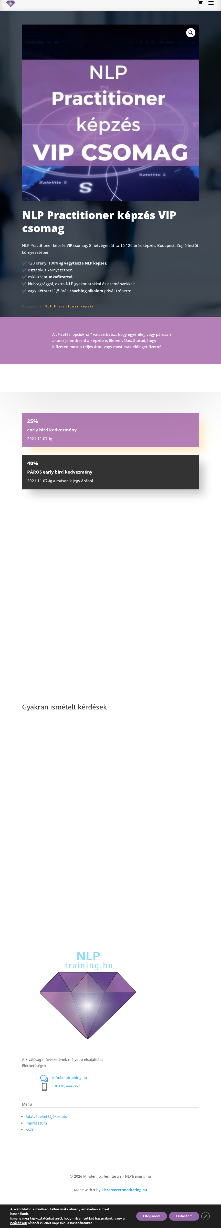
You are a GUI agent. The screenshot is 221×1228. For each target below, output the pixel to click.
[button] (190, 32)
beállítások (21, 1223)
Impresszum (36, 1123)
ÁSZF (30, 1129)
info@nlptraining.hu (69, 1077)
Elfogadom (147, 1216)
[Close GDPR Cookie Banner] (205, 1216)
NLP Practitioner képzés (69, 306)
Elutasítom (182, 1216)
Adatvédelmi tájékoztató (46, 1116)
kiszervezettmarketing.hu (124, 1189)
